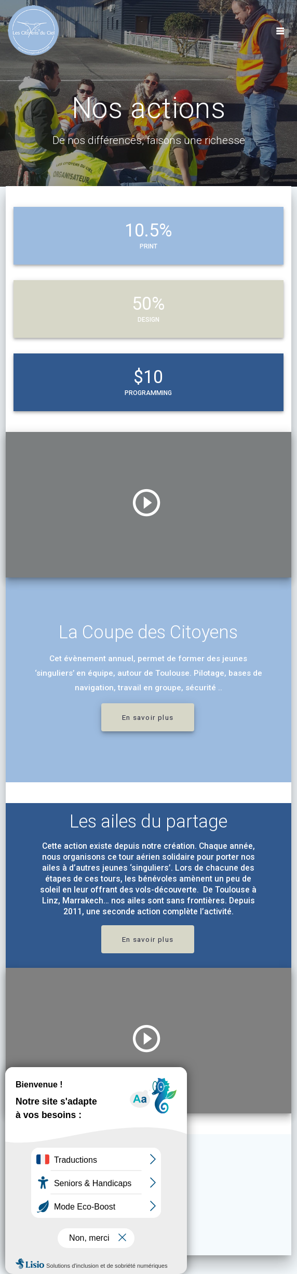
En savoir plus (147, 717)
